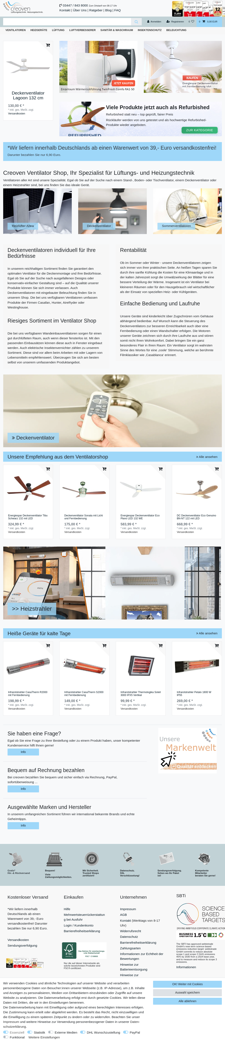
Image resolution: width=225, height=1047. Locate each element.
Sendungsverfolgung (22, 945)
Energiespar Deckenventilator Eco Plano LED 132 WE (140, 517)
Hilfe (67, 909)
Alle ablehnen (187, 1001)
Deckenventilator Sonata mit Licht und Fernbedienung (83, 517)
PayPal (135, 1032)
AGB (123, 914)
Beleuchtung (176, 30)
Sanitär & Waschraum (116, 30)
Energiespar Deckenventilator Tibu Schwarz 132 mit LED (27, 517)
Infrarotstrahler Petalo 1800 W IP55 (194, 694)
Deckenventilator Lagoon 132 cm (28, 95)
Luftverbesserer (82, 30)
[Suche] (136, 21)
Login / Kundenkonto (78, 925)
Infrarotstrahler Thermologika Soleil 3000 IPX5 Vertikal (141, 694)
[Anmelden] (154, 22)
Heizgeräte (38, 30)
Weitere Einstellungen (44, 1037)
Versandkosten (16, 113)
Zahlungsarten (130, 948)
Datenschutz (129, 936)
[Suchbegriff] (67, 21)
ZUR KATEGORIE (199, 130)
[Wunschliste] (191, 22)
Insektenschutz (150, 30)
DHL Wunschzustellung (103, 1032)
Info (23, 752)
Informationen (186, 967)
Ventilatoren (15, 30)
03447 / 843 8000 (75, 5)
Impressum (128, 909)
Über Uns (80, 10)
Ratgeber (96, 10)
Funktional (17, 1037)
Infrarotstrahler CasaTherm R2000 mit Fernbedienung (27, 694)
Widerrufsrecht (130, 931)
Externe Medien (66, 1032)
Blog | (109, 10)
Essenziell (17, 1032)
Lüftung (58, 30)
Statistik (39, 1032)
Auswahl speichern (187, 992)
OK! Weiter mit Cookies (187, 984)
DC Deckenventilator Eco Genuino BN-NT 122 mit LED (196, 517)
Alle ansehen (206, 457)
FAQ (117, 10)
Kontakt (64, 10)
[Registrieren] (175, 22)
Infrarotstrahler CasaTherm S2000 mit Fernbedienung (84, 694)
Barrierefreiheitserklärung (82, 931)
